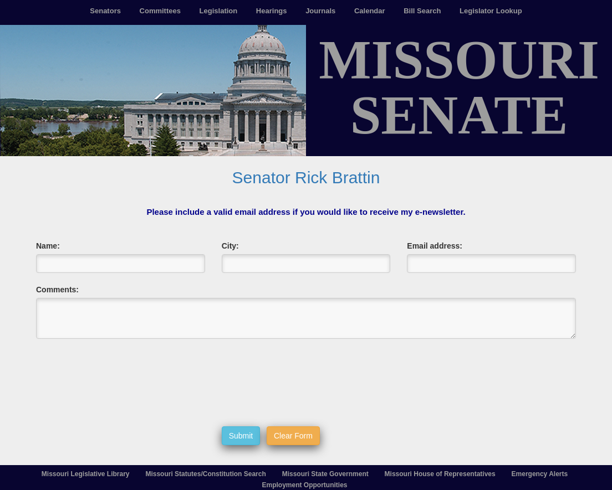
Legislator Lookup (491, 11)
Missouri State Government (325, 474)
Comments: (57, 289)
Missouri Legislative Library (86, 474)
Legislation (219, 11)
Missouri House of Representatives (440, 474)
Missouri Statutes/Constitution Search (205, 474)
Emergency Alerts (540, 474)
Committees (160, 11)
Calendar (369, 11)
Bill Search (422, 11)
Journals (320, 11)
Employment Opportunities (304, 485)
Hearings (271, 11)
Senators (105, 11)
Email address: (434, 245)
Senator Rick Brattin (306, 177)
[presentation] (306, 382)
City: (230, 245)
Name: (48, 245)
